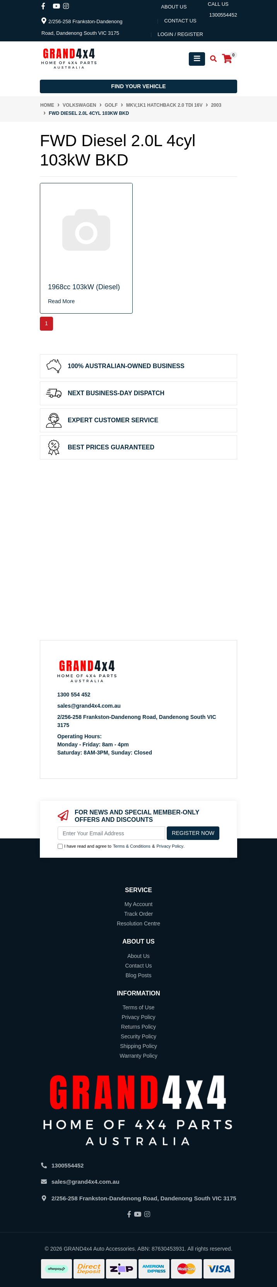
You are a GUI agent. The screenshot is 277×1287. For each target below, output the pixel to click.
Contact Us (138, 966)
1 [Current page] (46, 323)
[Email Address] (111, 833)
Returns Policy (138, 1027)
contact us (180, 21)
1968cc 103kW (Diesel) (84, 287)
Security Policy (138, 1036)
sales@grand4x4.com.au (89, 706)
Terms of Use (138, 1007)
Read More (61, 301)
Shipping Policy (138, 1046)
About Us (173, 7)
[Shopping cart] (227, 59)
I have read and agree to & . (121, 846)
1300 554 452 (74, 694)
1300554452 (67, 1165)
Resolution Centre (138, 923)
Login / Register (180, 34)
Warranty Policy (138, 1056)
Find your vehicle (138, 86)
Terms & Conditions (131, 846)
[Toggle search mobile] (211, 59)
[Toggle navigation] (197, 59)
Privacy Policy (169, 846)
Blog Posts (139, 975)
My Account (138, 904)
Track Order (138, 914)
